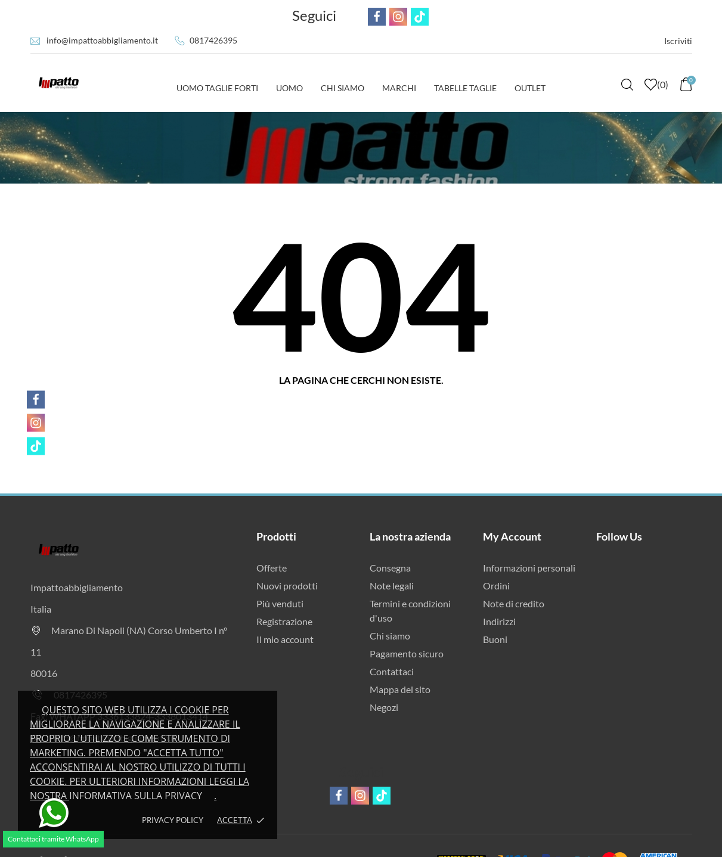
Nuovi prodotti (287, 585)
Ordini (496, 585)
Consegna (390, 567)
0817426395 (213, 40)
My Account (512, 536)
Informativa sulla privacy (135, 795)
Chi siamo (390, 635)
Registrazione (284, 621)
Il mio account (285, 639)
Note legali (392, 585)
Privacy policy (172, 820)
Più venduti (279, 603)
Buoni (495, 639)
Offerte (271, 567)
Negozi (384, 707)
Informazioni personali (529, 567)
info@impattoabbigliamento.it (102, 40)
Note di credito (513, 603)
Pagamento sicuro (407, 653)
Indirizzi (499, 621)
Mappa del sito (400, 689)
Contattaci (392, 671)
